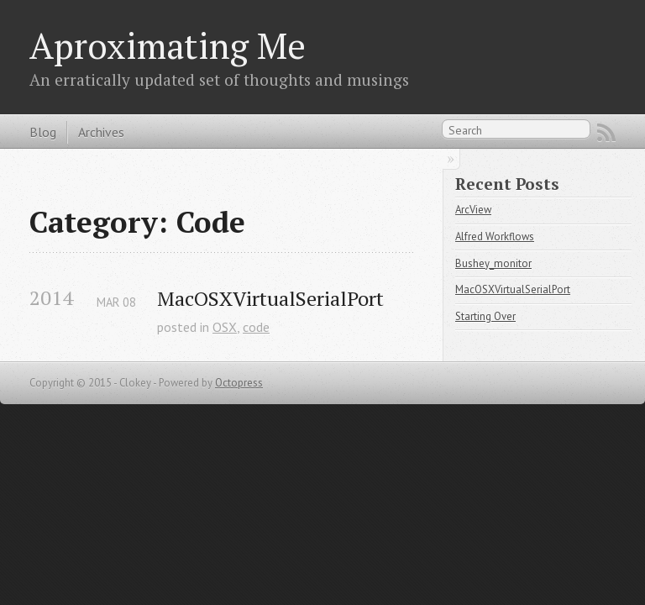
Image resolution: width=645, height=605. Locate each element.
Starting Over (485, 316)
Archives (101, 132)
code (256, 326)
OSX (224, 326)
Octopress (239, 383)
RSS (606, 133)
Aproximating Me (167, 45)
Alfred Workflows (494, 236)
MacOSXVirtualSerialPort (270, 299)
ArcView (473, 210)
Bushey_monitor (493, 263)
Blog (42, 132)
